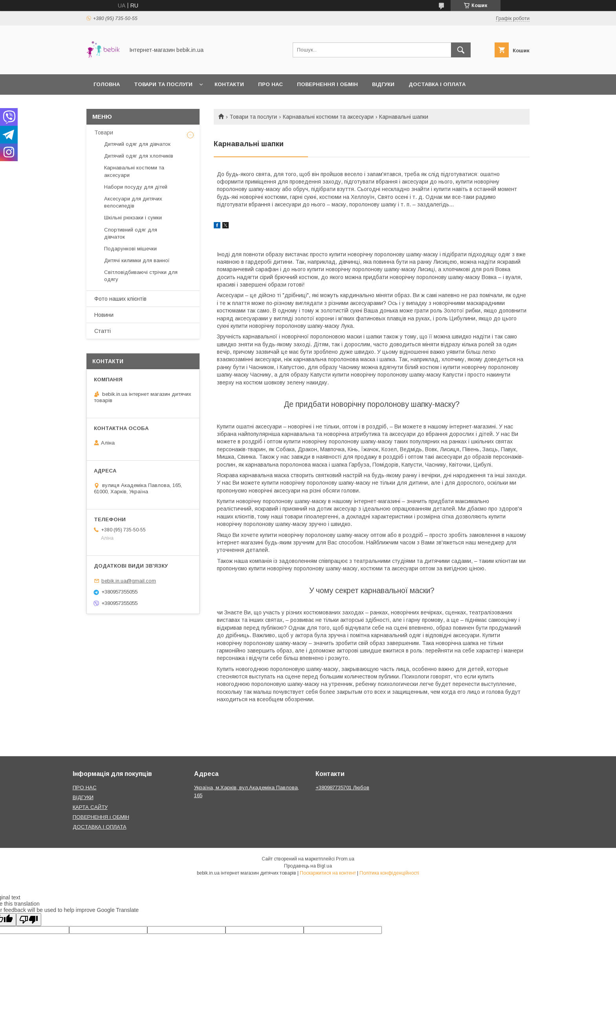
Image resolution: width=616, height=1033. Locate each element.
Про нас (270, 84)
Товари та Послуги (163, 84)
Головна (107, 84)
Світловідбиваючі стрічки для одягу (141, 275)
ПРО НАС (85, 787)
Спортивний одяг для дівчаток (130, 233)
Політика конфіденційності (389, 873)
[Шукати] (461, 49)
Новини (104, 315)
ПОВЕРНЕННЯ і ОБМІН (101, 817)
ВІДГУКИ (83, 797)
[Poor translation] (28, 919)
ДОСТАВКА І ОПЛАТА (99, 827)
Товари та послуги (253, 117)
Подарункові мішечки (130, 249)
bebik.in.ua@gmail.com (128, 581)
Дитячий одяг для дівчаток (137, 144)
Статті (102, 331)
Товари (103, 132)
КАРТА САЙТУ (90, 807)
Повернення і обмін (327, 84)
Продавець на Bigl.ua (308, 866)
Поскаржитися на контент (328, 873)
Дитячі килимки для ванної (137, 260)
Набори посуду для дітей (135, 187)
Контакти (229, 84)
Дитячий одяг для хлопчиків (138, 156)
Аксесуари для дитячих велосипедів (133, 202)
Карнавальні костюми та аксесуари (328, 117)
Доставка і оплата (437, 84)
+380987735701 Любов (342, 787)
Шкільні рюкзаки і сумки (133, 218)
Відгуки (383, 84)
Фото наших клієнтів (120, 299)
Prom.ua (345, 859)
